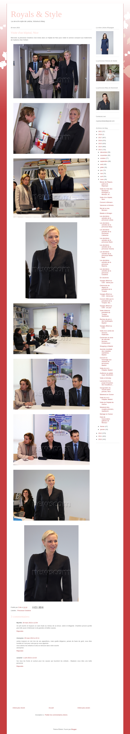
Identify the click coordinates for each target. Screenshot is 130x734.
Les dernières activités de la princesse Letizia (106, 218)
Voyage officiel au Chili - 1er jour (106, 307)
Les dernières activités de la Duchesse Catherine (105, 232)
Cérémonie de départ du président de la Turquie (106, 288)
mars (102, 179)
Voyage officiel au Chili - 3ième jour (106, 281)
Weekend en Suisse (107, 394)
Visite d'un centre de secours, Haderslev (107, 332)
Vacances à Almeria (106, 205)
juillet (102, 167)
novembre (103, 155)
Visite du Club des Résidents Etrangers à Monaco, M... (106, 191)
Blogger (73, 729)
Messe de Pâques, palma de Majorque (106, 184)
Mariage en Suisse (106, 414)
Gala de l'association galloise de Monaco (105, 420)
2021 (100, 131)
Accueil (51, 708)
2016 (100, 140)
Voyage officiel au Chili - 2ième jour (106, 295)
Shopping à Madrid (106, 346)
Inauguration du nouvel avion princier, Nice (105, 389)
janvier (102, 429)
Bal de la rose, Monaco (105, 209)
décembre (103, 152)
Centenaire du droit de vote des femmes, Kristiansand (106, 340)
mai (101, 173)
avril (101, 176)
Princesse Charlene (24, 610)
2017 (100, 137)
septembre (104, 161)
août (102, 164)
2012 (100, 433)
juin (101, 170)
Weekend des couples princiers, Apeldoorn (107, 409)
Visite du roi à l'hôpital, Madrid (106, 369)
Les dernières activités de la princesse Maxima (105, 263)
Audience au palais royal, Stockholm (106, 374)
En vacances (104, 278)
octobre (103, 158)
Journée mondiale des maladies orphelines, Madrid (106, 352)
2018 (100, 134)
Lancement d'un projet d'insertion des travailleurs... (106, 383)
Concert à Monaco (106, 202)
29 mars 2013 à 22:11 (31, 638)
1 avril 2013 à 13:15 (30, 658)
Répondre (20, 631)
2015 (100, 143)
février (102, 426)
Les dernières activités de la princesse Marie (106, 240)
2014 (100, 146)
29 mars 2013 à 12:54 (30, 623)
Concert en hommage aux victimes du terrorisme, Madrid (105, 361)
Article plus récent (19, 708)
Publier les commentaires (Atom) (56, 715)
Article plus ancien (83, 708)
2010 (100, 439)
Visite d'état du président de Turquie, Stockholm (105, 313)
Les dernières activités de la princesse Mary (106, 225)
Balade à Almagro (106, 213)
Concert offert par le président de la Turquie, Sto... (107, 301)
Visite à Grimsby (105, 378)
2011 (100, 436)
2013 (100, 149)
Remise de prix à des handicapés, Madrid (106, 321)
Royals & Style (36, 14)
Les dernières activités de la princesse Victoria (107, 247)
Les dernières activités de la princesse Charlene (105, 272)
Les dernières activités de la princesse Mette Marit (106, 254)
